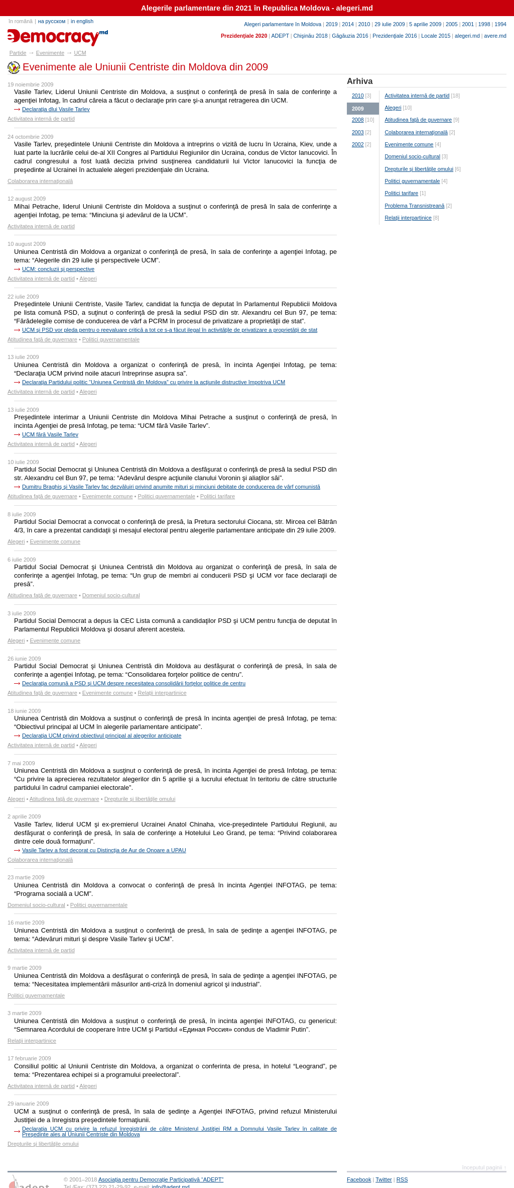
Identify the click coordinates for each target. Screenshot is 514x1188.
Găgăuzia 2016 (350, 36)
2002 (358, 144)
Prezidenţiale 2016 (394, 36)
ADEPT (280, 36)
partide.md (31, 34)
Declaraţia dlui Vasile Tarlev (56, 109)
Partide (18, 53)
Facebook (359, 1179)
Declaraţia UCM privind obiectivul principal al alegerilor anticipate (101, 736)
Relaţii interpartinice (162, 693)
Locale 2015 (435, 36)
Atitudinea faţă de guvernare (42, 339)
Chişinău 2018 (311, 36)
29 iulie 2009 (389, 24)
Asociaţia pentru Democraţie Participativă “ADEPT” (160, 1179)
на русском (51, 21)
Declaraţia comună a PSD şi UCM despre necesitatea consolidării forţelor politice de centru (133, 683)
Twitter (383, 1179)
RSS (402, 1179)
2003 (358, 132)
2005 (452, 24)
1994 (500, 24)
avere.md (495, 36)
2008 (358, 120)
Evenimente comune (107, 496)
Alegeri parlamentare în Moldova (282, 24)
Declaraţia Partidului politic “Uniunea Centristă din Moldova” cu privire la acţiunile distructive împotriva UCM (153, 382)
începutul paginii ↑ (484, 1167)
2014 (348, 24)
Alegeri (87, 279)
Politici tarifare (217, 496)
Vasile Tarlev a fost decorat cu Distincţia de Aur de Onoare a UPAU (104, 850)
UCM (80, 53)
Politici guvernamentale (111, 339)
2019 (332, 24)
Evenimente (50, 53)
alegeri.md (467, 36)
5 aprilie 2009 (425, 24)
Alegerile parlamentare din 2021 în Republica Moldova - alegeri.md (257, 8)
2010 (364, 24)
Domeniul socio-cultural (111, 595)
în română (21, 21)
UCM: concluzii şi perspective (58, 269)
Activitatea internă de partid (41, 119)
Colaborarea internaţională (40, 181)
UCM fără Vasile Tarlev (50, 434)
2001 (468, 24)
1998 (484, 24)
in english (82, 21)
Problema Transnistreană (414, 206)
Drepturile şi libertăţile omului (140, 799)
